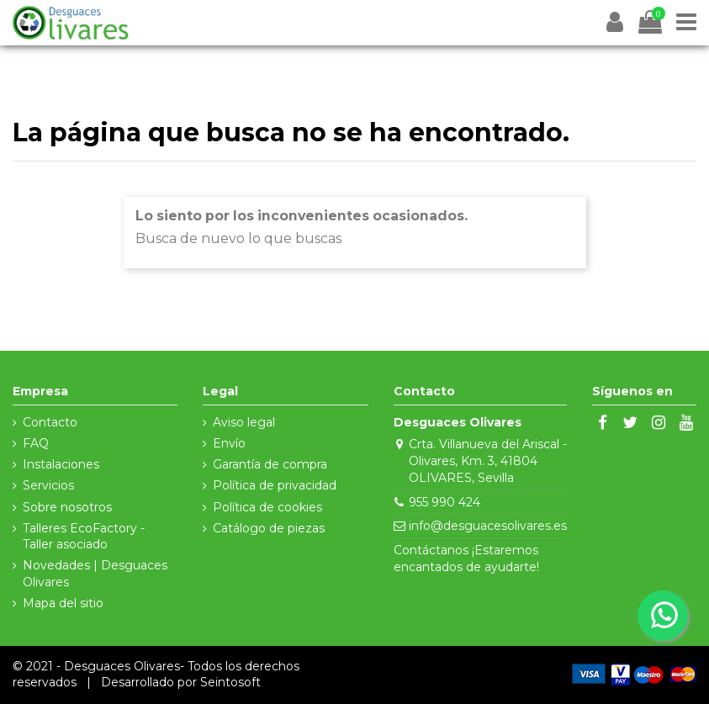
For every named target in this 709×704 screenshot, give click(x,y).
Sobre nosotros (67, 507)
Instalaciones (61, 464)
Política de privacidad (274, 485)
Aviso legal (244, 422)
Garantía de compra (270, 464)
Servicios (48, 485)
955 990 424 (444, 502)
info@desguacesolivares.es (488, 525)
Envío (229, 443)
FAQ (36, 443)
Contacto (50, 422)
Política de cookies (267, 507)
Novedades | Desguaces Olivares (95, 574)
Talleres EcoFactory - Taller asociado (84, 537)
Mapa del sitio (63, 603)
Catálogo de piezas (269, 528)
